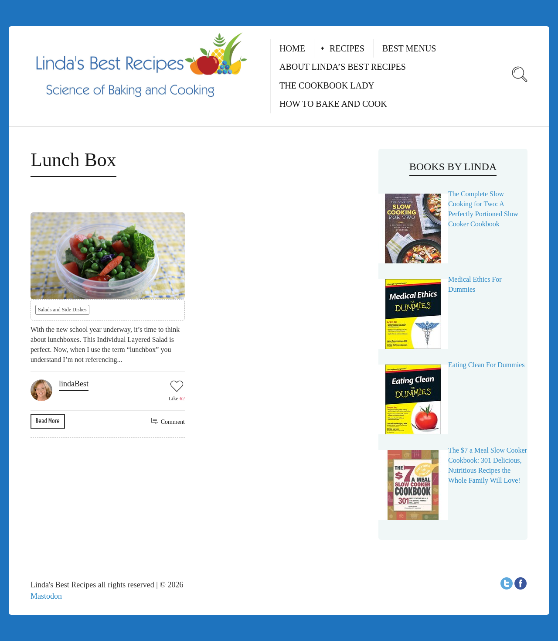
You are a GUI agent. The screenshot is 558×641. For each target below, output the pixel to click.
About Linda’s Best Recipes (342, 67)
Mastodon (46, 596)
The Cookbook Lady (326, 85)
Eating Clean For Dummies (486, 364)
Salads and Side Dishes (62, 310)
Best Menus (409, 48)
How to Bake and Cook (333, 104)
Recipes (347, 48)
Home (292, 48)
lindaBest (73, 383)
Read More (48, 421)
